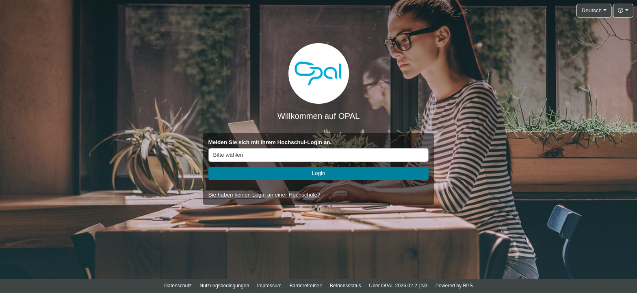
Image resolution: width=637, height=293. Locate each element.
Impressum (269, 286)
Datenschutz (178, 286)
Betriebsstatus (345, 286)
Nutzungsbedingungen (224, 286)
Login (318, 173)
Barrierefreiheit (305, 286)
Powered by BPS (454, 286)
